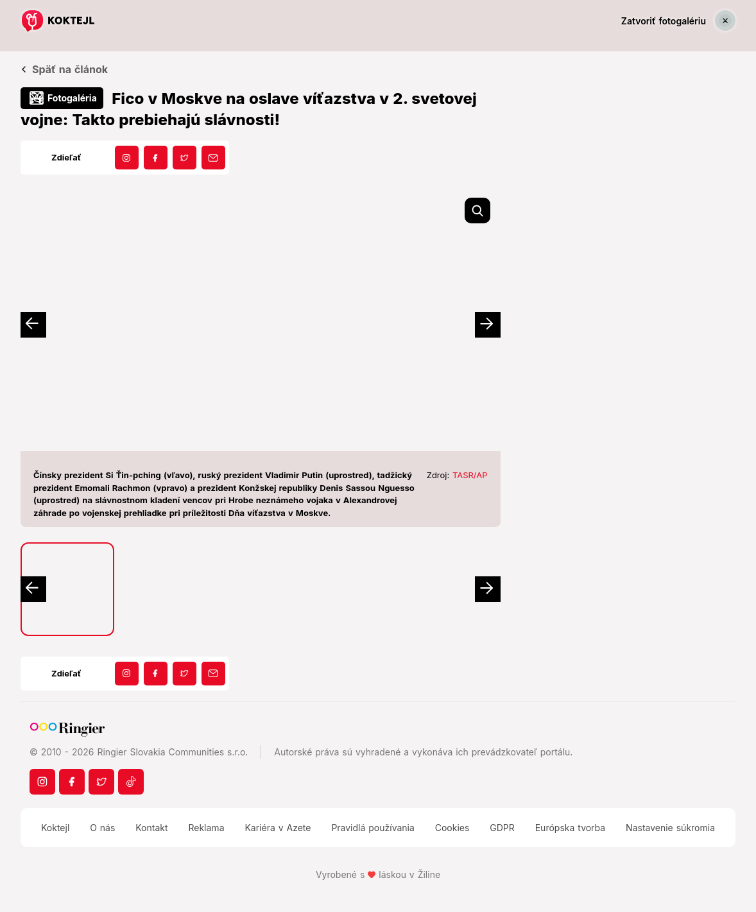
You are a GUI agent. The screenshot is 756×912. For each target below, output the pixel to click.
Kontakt (151, 827)
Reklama (206, 827)
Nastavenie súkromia (670, 827)
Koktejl (55, 827)
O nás (102, 827)
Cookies (452, 827)
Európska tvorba (570, 827)
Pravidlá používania (372, 827)
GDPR (502, 827)
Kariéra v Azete (278, 827)
